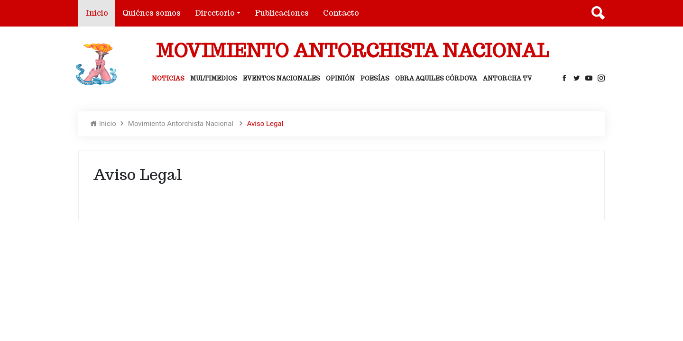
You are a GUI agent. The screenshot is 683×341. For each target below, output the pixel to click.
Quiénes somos (151, 13)
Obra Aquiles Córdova (436, 78)
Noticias (168, 78)
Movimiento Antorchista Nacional (181, 123)
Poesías (374, 78)
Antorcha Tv (507, 78)
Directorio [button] (215, 13)
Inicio (100, 12)
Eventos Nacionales (281, 78)
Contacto (341, 13)
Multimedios (213, 78)
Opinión (340, 78)
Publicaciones (282, 13)
